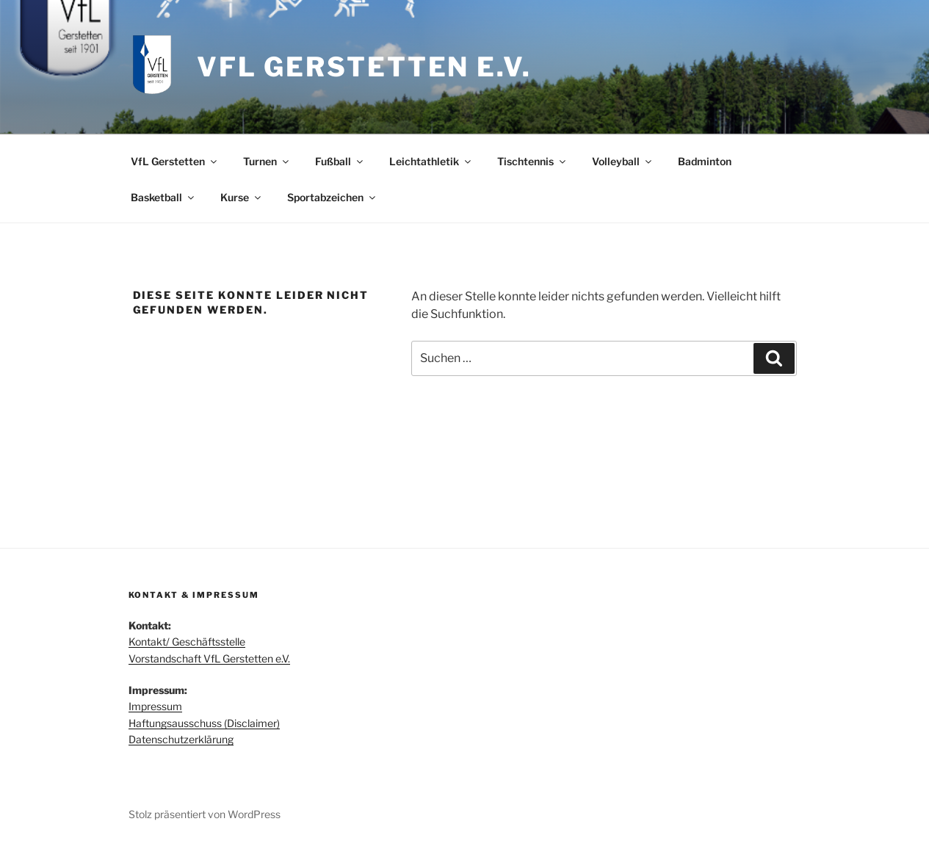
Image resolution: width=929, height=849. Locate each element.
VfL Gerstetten (175, 161)
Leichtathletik (431, 161)
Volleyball (623, 161)
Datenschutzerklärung (181, 739)
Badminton (704, 161)
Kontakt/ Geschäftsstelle (187, 641)
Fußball (340, 161)
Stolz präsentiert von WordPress (205, 814)
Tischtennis (532, 161)
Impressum (155, 706)
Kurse (241, 197)
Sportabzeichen (332, 197)
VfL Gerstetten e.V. (364, 67)
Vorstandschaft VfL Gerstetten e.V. (209, 658)
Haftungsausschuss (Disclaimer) (204, 723)
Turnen (267, 161)
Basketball (163, 197)
